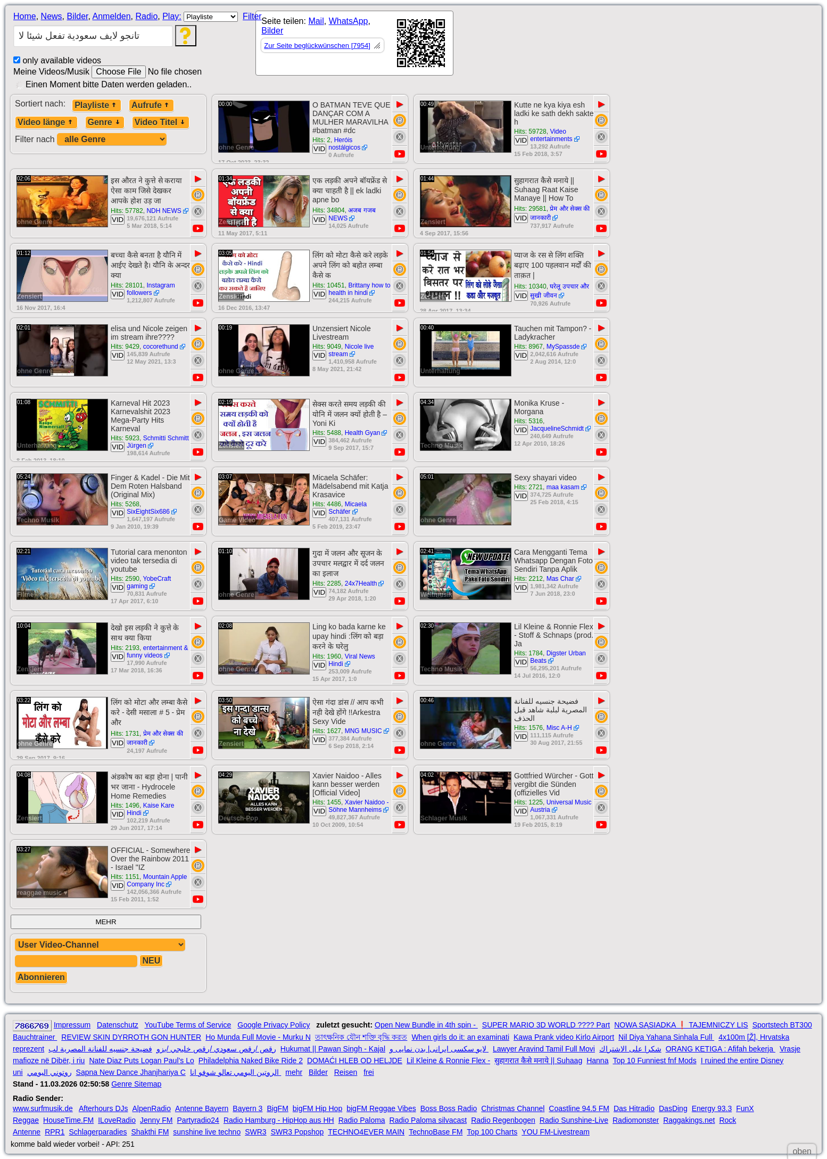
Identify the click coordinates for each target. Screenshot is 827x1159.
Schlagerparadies (98, 1132)
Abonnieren (41, 977)
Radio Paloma (361, 1120)
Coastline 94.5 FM (579, 1108)
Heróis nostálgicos (344, 143)
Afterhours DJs (103, 1108)
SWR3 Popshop (297, 1132)
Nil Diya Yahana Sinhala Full (666, 1037)
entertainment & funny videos (157, 651)
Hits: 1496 (125, 805)
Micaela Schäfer (347, 507)
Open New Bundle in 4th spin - (426, 1025)
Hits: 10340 (530, 286)
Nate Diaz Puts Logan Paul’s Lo (141, 1060)
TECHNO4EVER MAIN (366, 1132)
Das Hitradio (634, 1108)
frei (368, 1072)
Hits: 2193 (125, 648)
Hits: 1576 (528, 727)
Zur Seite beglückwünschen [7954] (317, 46)
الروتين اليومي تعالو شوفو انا (235, 1072)
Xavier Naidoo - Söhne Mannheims (358, 806)
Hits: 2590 (125, 578)
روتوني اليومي (49, 1072)
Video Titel (161, 122)
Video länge (46, 122)
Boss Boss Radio (448, 1108)
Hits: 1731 (125, 733)
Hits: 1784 (528, 653)
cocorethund (160, 346)
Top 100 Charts (492, 1132)
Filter (252, 16)
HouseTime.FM (68, 1120)
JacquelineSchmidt (557, 428)
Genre (105, 122)
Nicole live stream (351, 350)
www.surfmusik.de (43, 1108)
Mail (316, 21)
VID (319, 149)
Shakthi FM (150, 1132)
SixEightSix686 (148, 511)
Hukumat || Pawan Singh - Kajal (332, 1049)
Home (24, 16)
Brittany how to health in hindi (359, 289)
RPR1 (54, 1132)
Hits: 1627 (326, 731)
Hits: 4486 (326, 504)
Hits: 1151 (125, 877)
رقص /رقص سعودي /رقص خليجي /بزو (216, 1049)
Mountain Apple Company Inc (157, 880)
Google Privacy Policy (273, 1025)
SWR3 (255, 1132)
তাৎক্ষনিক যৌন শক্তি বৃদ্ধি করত (361, 1037)
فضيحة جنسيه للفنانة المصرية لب (100, 1049)
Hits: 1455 (326, 802)
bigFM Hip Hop (317, 1108)
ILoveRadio (117, 1120)
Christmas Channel (512, 1108)
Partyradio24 (198, 1120)
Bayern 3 (247, 1108)
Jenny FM (156, 1120)
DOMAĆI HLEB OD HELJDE (354, 1060)
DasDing (673, 1108)
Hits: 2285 (326, 583)
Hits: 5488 (326, 433)
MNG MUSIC (363, 731)
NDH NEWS (163, 211)
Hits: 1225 (528, 802)
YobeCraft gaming (149, 582)
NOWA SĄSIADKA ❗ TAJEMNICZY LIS (681, 1025)
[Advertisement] (549, 45)
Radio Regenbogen (503, 1120)
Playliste (97, 105)
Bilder (77, 16)
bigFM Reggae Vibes (381, 1108)
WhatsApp (348, 21)
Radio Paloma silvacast (428, 1120)
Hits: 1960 (326, 656)
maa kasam (563, 487)
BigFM (277, 1108)
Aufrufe (151, 105)
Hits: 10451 (328, 285)
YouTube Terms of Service (187, 1025)
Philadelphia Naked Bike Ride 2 (251, 1060)
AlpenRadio (152, 1108)
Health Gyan (363, 433)
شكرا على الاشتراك (630, 1049)
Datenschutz (117, 1025)
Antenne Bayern (201, 1108)
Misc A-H (559, 727)
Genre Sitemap (136, 1084)
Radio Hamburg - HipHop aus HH (279, 1120)
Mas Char (560, 578)
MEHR (105, 922)
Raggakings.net (689, 1120)
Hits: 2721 (528, 487)
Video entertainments (551, 135)
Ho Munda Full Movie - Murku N (258, 1037)
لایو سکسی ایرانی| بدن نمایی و (439, 1049)
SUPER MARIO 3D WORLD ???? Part (546, 1025)
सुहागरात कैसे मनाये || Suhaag (538, 1060)
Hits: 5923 (125, 438)
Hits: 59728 (530, 131)
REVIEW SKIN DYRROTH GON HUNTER (131, 1037)
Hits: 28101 (127, 285)
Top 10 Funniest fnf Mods (654, 1060)
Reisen (346, 1072)
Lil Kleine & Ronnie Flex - (448, 1060)
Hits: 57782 (127, 211)
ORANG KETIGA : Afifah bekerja (720, 1049)
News (51, 16)
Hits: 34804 (328, 210)
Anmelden (112, 16)
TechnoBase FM (435, 1132)
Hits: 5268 (125, 504)
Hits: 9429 (125, 346)
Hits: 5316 (528, 421)
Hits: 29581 (530, 208)
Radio (146, 16)
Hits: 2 (321, 140)
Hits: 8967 (528, 346)
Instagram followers (151, 289)
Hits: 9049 (326, 346)
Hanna (597, 1060)
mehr (293, 1072)
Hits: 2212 (528, 578)
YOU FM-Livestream (556, 1132)
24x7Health (361, 583)
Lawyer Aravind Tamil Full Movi (544, 1049)
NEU (151, 960)
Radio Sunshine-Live (574, 1120)
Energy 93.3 (712, 1108)
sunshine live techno (207, 1132)
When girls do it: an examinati (460, 1037)
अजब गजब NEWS (352, 214)
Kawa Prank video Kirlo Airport (564, 1037)
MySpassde (563, 346)
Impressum (72, 1025)
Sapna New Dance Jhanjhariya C (131, 1072)
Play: (171, 16)
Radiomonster (636, 1120)
